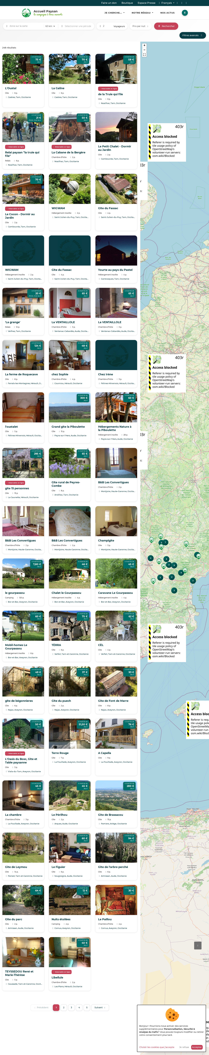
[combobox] (26, 26)
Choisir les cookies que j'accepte (156, 1047)
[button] (186, 544)
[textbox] (26, 26)
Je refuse (184, 1047)
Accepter (197, 1047)
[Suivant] (100, 1007)
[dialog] (171, 1028)
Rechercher (165, 26)
